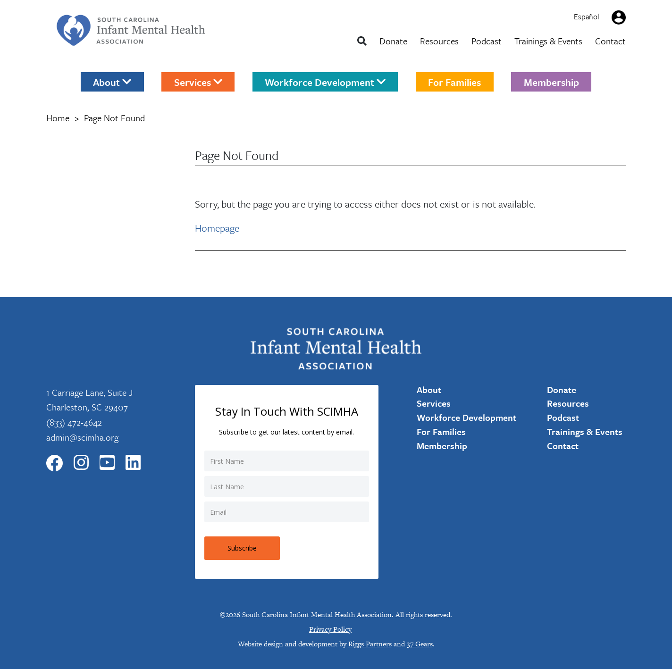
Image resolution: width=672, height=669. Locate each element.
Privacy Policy (330, 629)
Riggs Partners (370, 644)
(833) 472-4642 (74, 422)
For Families (454, 82)
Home (57, 117)
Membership (551, 82)
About (112, 82)
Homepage (217, 228)
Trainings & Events (548, 40)
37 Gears (420, 644)
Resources (439, 40)
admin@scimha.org (82, 437)
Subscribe (242, 548)
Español (586, 16)
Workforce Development (325, 82)
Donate (393, 40)
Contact (610, 40)
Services (198, 82)
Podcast (486, 40)
